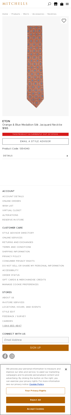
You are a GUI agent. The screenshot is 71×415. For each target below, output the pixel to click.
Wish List (8, 206)
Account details (13, 197)
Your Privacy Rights (35, 391)
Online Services (12, 238)
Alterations (10, 215)
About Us (8, 298)
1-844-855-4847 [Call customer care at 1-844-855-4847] (12, 326)
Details (35, 156)
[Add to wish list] (64, 21)
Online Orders (11, 201)
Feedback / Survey (14, 316)
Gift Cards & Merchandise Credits (24, 280)
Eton (6, 121)
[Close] (65, 369)
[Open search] (49, 4)
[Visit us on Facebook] (5, 356)
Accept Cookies (35, 409)
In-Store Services (13, 302)
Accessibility (10, 270)
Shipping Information (16, 252)
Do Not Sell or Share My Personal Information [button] (33, 266)
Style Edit (8, 312)
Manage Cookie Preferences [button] (20, 285)
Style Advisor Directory (18, 233)
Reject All (35, 400)
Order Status (11, 275)
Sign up (35, 347)
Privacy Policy (11, 256)
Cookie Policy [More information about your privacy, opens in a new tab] (36, 384)
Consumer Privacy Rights (18, 261)
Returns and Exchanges (17, 242)
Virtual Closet (12, 210)
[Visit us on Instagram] (12, 356)
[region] (35, 389)
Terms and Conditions (16, 247)
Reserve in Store (13, 220)
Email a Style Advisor (35, 141)
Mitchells (15, 4)
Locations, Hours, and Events (21, 307)
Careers (7, 321)
